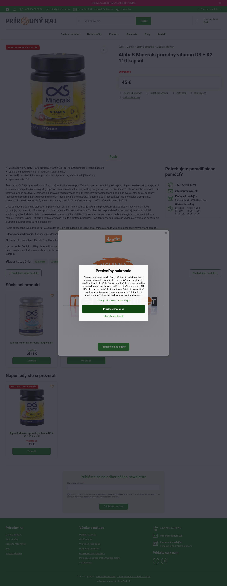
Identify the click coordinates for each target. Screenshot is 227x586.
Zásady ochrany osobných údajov (113, 300)
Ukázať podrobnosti (113, 316)
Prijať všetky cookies (113, 309)
